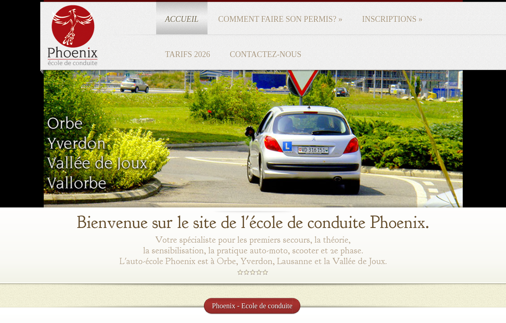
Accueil (182, 19)
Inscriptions (392, 19)
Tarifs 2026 (187, 54)
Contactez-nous (266, 54)
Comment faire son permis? (280, 19)
